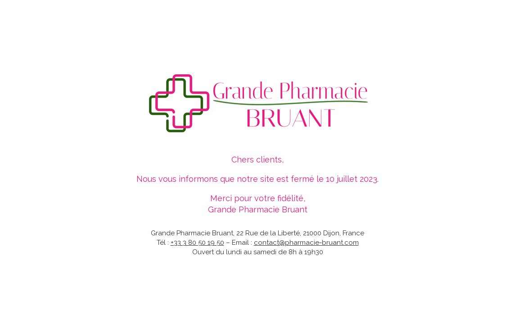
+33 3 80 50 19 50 (197, 242)
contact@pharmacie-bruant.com (306, 242)
